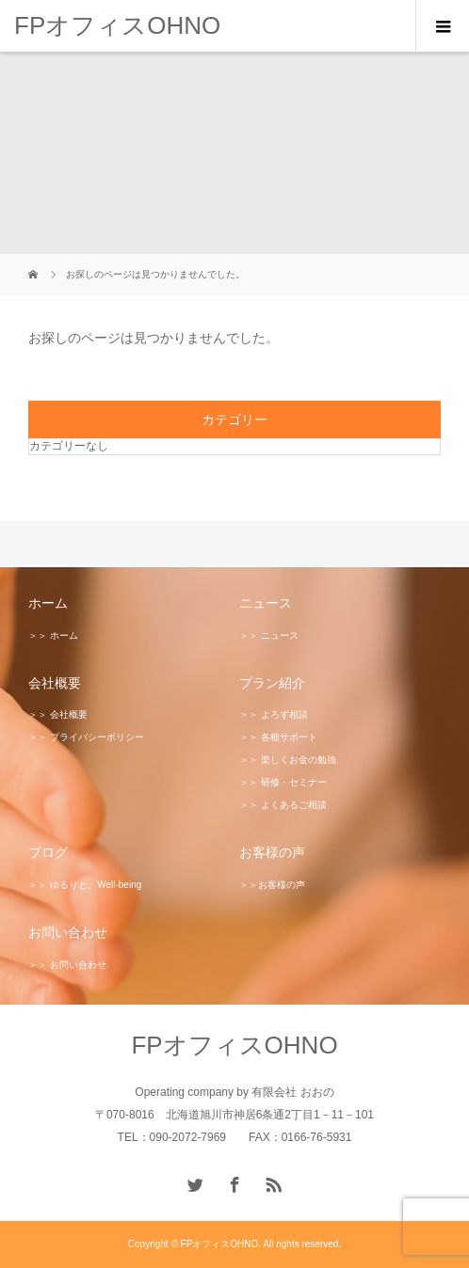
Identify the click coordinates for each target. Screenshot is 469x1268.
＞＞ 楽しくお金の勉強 (287, 759)
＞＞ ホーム (53, 635)
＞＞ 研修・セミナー (283, 782)
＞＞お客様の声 (272, 885)
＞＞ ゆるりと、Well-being (84, 885)
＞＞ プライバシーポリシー (86, 737)
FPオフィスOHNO (117, 25)
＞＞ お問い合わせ (67, 964)
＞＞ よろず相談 (273, 714)
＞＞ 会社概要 (58, 714)
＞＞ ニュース (269, 635)
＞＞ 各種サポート (278, 737)
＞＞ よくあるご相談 (283, 805)
